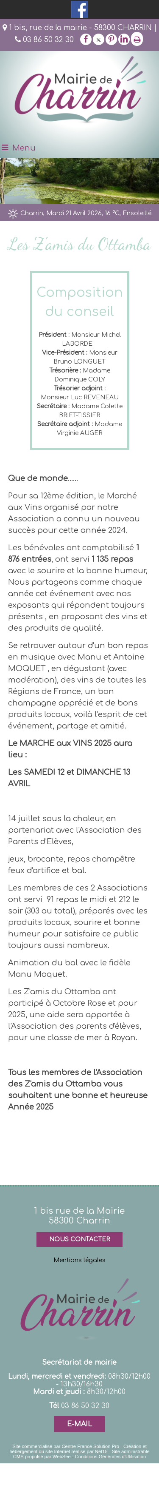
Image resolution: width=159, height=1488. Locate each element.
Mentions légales (79, 1260)
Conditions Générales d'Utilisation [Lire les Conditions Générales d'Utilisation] (110, 1456)
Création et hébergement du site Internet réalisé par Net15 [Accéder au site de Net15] (77, 1449)
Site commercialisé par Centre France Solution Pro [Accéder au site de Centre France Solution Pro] (65, 1446)
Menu (24, 148)
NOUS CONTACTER (79, 1239)
